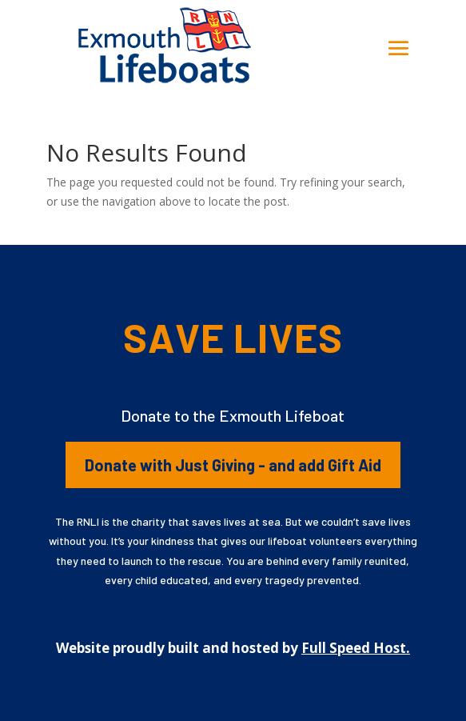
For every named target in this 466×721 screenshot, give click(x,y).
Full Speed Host (353, 648)
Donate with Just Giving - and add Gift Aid (233, 465)
